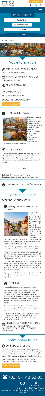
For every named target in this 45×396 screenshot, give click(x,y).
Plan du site (29, 391)
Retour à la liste (8, 40)
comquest (22, 393)
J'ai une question (36, 1)
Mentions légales (18, 391)
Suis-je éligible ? (11, 104)
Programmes (6, 391)
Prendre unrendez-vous (36, 385)
